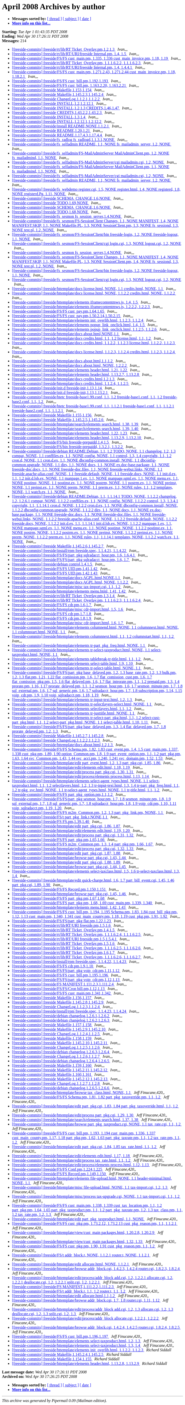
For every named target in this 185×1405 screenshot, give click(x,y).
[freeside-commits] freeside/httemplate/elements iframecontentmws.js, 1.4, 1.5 (75, 302)
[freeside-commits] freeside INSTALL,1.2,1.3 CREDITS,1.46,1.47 (66, 108)
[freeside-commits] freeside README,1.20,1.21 (51, 130)
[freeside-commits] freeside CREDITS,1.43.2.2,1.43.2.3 (57, 112)
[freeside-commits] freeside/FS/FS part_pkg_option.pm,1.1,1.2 (63, 794)
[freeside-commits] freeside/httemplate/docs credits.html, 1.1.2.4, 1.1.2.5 (70, 383)
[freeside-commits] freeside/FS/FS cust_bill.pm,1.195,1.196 (60, 975)
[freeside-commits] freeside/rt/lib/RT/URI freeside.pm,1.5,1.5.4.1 (65, 939)
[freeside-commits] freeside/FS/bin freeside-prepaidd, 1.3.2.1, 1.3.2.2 (68, 447)
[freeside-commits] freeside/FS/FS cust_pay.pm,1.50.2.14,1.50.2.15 (66, 316)
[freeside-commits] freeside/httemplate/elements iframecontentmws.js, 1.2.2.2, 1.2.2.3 (81, 307)
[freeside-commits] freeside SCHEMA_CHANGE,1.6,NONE (61, 198)
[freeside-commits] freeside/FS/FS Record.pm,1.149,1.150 (59, 1174)
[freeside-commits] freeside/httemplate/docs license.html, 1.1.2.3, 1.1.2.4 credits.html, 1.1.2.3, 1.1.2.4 (94, 352)
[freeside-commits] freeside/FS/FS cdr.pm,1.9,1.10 (53, 966)
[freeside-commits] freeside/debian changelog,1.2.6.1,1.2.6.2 (61, 1016)
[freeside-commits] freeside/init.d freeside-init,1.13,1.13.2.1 (60, 392)
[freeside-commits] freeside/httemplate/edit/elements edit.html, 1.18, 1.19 (71, 767)
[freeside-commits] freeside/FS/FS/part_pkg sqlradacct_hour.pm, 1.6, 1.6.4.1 (74, 555)
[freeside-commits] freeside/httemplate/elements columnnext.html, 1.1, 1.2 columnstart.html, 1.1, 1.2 (93, 636)
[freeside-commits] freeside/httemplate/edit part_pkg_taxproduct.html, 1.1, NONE (78, 1219)
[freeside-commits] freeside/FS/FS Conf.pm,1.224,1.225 (57, 1169)
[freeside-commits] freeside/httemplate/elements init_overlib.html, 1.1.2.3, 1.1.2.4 (78, 320)
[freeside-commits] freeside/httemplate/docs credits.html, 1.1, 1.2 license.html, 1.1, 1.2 (82, 338)
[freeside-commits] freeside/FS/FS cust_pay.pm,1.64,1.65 (58, 311)
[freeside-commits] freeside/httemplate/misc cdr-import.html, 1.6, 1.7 (68, 623)
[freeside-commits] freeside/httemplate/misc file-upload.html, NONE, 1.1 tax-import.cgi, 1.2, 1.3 (90, 1187)
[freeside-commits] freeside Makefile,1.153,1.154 (52, 90)
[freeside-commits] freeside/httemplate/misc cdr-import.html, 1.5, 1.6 (68, 609)
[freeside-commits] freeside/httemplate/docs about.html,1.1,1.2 (63, 361)
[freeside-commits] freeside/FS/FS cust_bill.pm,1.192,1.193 (60, 81)
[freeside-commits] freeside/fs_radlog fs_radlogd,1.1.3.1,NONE (63, 139)
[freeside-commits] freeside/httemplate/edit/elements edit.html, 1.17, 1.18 (71, 1156)
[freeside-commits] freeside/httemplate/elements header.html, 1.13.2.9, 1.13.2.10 (77, 438)
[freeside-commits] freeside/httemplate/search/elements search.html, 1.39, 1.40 (75, 429)
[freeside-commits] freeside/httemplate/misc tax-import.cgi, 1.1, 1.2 (66, 587)
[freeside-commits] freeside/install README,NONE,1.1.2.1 (61, 126)
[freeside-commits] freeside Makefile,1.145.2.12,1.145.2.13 (60, 1079)
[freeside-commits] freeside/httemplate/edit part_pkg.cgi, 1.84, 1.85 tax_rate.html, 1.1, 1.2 (84, 1147)
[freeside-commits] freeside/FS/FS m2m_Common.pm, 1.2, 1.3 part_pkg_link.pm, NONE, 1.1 (88, 812)
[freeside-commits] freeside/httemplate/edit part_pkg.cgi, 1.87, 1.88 (66, 853)
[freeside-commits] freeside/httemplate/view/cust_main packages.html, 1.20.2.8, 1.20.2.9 (83, 1232)
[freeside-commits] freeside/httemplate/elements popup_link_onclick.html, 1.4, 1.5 (79, 325)
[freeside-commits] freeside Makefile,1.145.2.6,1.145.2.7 (58, 546)
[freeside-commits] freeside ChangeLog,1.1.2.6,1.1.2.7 (56, 1056)
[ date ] (85, 19)
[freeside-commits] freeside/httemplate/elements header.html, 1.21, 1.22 (70, 370)
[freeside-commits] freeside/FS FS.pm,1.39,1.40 (51, 821)
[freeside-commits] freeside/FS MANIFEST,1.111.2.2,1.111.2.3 (63, 1287)
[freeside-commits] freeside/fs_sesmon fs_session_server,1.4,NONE (67, 216)
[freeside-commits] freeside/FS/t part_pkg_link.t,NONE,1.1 (60, 817)
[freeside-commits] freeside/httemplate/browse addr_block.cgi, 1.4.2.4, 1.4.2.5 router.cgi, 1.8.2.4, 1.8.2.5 (96, 1327)
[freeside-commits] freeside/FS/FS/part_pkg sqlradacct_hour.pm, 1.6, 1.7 (71, 559)
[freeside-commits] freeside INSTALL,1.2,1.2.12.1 (53, 103)
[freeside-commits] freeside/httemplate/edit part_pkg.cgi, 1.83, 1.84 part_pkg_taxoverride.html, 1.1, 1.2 (95, 1106)
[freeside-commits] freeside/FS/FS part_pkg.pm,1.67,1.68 (58, 898)
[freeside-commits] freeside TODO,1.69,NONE (50, 203)
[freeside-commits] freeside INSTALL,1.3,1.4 (49, 117)
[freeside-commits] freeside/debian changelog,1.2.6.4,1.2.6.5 (61, 1061)
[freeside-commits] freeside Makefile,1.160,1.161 (52, 1074)
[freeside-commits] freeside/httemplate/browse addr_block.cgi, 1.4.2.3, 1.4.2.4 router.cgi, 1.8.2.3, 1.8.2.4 (96, 1269)
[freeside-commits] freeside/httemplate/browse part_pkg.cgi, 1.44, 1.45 (69, 867)
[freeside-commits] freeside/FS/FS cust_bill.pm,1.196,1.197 (60, 1336)
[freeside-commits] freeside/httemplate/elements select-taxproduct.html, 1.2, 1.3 (76, 1341)
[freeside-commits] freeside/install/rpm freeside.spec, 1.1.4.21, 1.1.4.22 (69, 550)
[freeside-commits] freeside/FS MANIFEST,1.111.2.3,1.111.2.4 (63, 984)
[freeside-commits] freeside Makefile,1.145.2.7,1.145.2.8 (58, 736)
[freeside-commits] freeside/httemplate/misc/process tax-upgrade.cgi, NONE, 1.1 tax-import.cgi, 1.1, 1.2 (96, 1196)
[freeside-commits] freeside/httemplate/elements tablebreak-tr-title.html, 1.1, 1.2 (77, 659)
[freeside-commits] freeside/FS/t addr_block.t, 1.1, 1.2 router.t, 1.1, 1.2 (69, 1291)
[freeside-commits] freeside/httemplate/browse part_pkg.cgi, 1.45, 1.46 (69, 894)
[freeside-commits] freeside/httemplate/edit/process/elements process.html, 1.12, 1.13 (81, 1165)
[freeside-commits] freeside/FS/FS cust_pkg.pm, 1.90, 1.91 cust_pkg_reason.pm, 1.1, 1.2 (84, 1246)
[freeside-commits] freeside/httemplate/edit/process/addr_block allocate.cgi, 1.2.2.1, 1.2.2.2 (86, 1318)
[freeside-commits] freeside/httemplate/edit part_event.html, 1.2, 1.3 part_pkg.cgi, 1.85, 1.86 (86, 763)
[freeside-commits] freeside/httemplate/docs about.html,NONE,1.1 (66, 334)
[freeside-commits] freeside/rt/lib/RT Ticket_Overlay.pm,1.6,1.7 (64, 952)
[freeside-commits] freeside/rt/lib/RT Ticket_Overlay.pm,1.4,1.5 (64, 930)
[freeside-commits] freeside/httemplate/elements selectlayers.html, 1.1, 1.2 (72, 709)
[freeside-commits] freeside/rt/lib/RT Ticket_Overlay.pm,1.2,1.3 (64, 49)
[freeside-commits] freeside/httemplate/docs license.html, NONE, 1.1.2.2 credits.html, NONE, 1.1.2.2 (94, 293)
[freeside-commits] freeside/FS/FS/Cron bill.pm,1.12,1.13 (59, 989)
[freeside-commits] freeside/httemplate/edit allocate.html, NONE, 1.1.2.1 (71, 1264)
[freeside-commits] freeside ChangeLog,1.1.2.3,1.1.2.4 (56, 1007)
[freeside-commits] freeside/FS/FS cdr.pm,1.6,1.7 (52, 605)
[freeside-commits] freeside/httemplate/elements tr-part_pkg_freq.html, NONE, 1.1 (79, 645)
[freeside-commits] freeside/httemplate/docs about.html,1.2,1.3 (63, 745)
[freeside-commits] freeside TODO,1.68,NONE (50, 212)
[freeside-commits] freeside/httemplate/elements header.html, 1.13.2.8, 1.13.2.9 (76, 1363)
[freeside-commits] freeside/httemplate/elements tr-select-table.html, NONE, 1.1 (77, 668)
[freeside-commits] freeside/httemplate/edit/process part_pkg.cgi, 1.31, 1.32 (73, 835)
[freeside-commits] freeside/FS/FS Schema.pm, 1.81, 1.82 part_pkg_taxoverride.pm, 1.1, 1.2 (86, 1097)
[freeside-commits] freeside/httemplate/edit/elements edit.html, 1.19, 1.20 (71, 830)
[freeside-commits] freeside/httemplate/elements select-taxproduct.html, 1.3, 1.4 (76, 1345)
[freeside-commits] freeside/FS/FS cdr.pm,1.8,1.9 (52, 618)
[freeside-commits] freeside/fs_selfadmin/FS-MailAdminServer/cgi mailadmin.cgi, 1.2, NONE (88, 162)
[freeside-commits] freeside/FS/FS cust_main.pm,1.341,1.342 (62, 993)
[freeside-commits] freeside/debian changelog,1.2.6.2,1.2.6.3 (61, 1020)
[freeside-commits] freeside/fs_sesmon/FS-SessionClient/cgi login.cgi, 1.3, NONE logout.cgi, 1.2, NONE (96, 243)
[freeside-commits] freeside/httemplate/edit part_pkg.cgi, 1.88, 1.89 (66, 862)
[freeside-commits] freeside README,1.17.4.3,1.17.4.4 (57, 135)
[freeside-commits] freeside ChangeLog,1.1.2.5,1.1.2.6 (56, 1047)
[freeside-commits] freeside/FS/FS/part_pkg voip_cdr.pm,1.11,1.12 (66, 970)
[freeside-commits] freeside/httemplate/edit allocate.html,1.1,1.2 (64, 1296)
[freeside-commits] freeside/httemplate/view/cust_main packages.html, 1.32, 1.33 (77, 1241)
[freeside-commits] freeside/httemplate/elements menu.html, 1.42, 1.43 (69, 907)
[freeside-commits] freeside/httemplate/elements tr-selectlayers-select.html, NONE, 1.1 (82, 704)
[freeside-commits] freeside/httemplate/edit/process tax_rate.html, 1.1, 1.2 (71, 1160)
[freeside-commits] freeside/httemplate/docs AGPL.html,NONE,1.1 (66, 578)
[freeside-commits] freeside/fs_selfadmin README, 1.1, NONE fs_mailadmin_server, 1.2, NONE (91, 144)
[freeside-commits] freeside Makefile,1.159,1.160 (52, 1065)
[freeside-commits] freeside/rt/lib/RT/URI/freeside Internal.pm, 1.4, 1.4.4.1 (72, 67)
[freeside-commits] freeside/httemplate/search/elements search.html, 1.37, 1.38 (75, 1119)
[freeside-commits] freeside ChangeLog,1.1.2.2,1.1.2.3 (56, 740)
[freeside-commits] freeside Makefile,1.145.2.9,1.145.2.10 (59, 1029)
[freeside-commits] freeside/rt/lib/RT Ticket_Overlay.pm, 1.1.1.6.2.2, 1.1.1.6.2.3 (77, 63)
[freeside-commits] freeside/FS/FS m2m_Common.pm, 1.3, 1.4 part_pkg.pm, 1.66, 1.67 (83, 844)
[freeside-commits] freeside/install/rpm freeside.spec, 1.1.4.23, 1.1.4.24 (69, 1011)
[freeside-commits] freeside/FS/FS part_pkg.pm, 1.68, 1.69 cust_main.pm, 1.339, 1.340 (82, 903)
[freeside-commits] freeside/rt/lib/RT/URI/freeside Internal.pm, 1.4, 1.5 (69, 54)
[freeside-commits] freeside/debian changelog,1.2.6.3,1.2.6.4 (61, 1052)
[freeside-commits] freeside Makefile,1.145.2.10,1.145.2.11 (60, 1043)
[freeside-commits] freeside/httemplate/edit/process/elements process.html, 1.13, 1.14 (81, 776)
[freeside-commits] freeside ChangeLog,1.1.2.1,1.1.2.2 (56, 99)
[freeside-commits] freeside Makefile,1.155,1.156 (52, 415)
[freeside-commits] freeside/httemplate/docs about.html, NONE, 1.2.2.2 (70, 365)
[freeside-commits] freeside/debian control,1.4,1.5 (52, 564)
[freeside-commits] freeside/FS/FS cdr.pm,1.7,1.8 (52, 614)
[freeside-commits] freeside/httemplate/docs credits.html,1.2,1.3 (63, 379)
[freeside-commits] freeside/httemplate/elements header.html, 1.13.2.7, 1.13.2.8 (76, 374)
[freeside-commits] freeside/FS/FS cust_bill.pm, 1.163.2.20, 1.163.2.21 (69, 85)
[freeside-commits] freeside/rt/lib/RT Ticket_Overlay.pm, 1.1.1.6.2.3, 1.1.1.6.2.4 (77, 600)
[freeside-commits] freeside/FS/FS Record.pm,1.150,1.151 (59, 889)
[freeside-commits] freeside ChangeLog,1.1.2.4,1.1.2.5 (56, 1034)
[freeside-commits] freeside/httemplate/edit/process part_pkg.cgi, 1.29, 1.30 (73, 1115)
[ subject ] (71, 19)
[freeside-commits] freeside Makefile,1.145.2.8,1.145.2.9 (58, 1002)
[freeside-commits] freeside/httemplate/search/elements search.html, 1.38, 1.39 (75, 424)
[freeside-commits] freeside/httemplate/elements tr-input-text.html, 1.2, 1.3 (72, 699)
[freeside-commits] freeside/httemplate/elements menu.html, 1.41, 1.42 (69, 591)
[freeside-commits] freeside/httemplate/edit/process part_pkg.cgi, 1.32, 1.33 (73, 849)
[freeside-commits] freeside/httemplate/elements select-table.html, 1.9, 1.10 (73, 663)
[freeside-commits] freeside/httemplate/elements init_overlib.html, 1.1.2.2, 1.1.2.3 (78, 1350)
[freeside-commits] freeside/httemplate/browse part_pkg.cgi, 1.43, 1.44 (69, 858)
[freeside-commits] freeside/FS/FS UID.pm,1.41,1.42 (55, 569)
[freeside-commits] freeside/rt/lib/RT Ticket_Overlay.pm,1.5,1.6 (64, 943)
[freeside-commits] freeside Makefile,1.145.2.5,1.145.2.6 (58, 419)
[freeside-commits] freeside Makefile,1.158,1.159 (52, 1038)
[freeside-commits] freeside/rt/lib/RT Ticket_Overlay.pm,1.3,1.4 (64, 596)
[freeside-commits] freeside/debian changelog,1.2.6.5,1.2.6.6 (61, 1088)
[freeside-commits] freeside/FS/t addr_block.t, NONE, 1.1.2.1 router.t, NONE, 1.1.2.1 (81, 1255)
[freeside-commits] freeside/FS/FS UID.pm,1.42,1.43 (55, 573)
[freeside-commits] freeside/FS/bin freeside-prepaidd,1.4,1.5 (61, 442)
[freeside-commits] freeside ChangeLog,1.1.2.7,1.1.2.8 (56, 1083)
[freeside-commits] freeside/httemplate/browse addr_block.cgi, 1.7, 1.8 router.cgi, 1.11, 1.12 (86, 1300)
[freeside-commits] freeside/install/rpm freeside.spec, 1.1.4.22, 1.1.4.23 (69, 961)
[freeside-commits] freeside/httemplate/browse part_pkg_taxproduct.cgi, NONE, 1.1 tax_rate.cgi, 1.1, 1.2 (97, 1124)
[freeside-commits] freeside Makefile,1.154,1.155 (52, 1359)
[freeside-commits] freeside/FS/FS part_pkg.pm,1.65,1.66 (58, 839)
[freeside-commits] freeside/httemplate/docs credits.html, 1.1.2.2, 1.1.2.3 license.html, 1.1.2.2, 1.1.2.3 (94, 343)
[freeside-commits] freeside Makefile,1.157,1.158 (52, 1025)
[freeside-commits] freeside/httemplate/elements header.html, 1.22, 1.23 (70, 433)
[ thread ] (54, 19)
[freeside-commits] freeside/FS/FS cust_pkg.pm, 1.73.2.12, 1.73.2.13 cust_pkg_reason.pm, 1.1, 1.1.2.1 (95, 1223)
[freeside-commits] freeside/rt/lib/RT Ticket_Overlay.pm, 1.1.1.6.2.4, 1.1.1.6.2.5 (77, 934)
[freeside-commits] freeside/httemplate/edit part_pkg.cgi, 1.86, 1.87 (66, 826)
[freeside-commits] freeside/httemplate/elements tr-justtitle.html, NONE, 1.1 (73, 713)
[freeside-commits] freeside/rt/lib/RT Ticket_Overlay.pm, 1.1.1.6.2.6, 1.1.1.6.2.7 (77, 957)
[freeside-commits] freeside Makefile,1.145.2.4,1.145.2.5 (58, 1354)
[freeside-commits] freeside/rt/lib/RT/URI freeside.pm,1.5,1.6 (62, 925)
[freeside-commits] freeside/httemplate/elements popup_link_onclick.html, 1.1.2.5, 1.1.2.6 (85, 329)
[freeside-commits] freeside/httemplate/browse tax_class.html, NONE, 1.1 (72, 1092)
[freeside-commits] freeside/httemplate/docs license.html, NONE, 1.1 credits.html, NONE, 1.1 (88, 289)
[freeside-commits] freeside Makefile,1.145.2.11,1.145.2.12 (60, 1070)
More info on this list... (31, 23)
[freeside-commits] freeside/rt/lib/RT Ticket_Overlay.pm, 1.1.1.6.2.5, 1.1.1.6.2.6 (77, 948)
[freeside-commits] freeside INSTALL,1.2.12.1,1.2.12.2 (57, 121)
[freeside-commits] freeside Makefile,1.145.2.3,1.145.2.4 (58, 94)
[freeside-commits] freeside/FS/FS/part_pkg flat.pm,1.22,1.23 (62, 921)
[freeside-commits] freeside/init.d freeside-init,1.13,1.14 (57, 388)
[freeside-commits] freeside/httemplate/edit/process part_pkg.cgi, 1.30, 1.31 (73, 772)
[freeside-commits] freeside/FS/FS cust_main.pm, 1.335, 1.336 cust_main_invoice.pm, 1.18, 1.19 (90, 58)
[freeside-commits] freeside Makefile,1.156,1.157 (52, 998)
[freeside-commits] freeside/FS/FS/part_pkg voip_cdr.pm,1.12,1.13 (66, 979)
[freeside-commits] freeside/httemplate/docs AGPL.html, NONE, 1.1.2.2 (70, 582)
